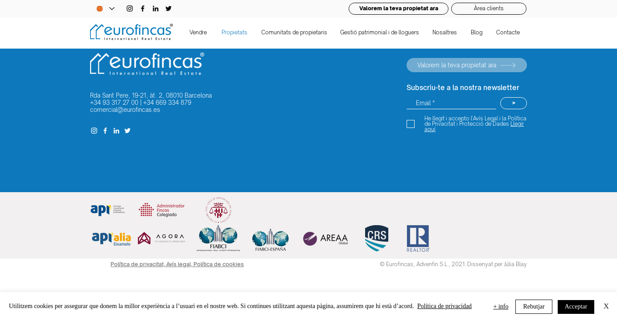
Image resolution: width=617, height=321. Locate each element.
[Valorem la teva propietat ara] (467, 65)
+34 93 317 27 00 (114, 102)
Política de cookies (218, 264)
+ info (501, 306)
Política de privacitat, (138, 264)
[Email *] (451, 103)
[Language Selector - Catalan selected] (105, 8)
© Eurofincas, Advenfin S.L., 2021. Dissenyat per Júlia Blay (453, 264)
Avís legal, (179, 264)
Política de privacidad (444, 306)
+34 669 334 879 (167, 102)
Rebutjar (533, 306)
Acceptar (576, 306)
